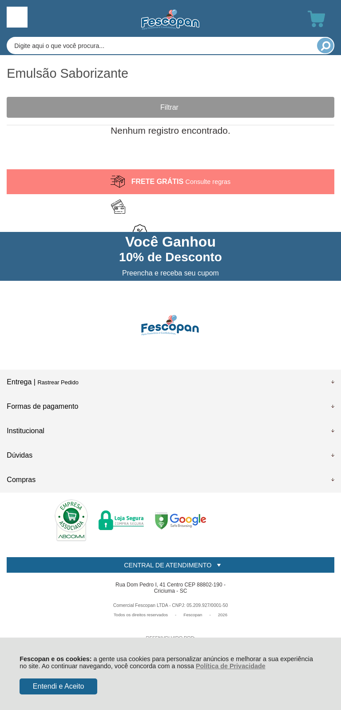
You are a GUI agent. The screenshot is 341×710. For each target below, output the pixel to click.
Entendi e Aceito (58, 686)
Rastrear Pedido (57, 382)
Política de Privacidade (231, 666)
